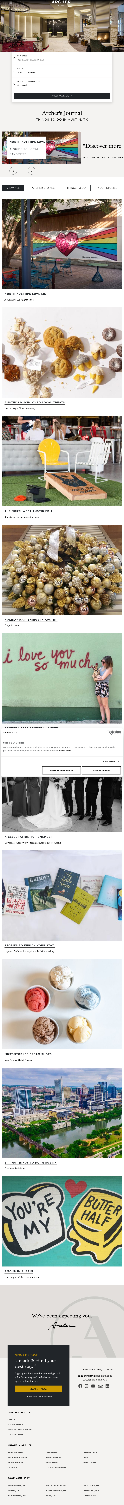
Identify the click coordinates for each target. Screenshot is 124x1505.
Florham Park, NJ (56, 1490)
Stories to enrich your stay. (30, 945)
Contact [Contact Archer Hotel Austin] (13, 1419)
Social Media (15, 1424)
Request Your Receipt (21, 1429)
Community (52, 1452)
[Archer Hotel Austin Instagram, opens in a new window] (86, 1387)
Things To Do (76, 188)
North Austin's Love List (31, 142)
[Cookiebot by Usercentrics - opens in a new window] (108, 733)
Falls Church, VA (56, 1485)
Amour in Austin (19, 1271)
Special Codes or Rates (28, 81)
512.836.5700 (99, 1379)
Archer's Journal (18, 1457)
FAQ (85, 1457)
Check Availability (62, 96)
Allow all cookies (101, 770)
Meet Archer (15, 1452)
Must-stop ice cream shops (28, 1054)
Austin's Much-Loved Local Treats (35, 402)
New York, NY (91, 1485)
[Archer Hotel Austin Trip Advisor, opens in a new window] (100, 1387)
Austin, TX (13, 1490)
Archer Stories (43, 188)
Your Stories (107, 188)
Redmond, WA (91, 1490)
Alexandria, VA (17, 1485)
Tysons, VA (89, 1495)
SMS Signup (52, 1462)
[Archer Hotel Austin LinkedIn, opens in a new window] (107, 1387)
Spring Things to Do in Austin (31, 1162)
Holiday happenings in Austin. (31, 619)
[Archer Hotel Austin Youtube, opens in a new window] (93, 1387)
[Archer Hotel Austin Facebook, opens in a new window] (80, 1387)
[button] (62, 71)
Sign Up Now (38, 1389)
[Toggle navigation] (11, 3)
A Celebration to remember (29, 837)
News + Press (15, 1462)
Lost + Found (15, 1434)
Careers (12, 1467)
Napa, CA (51, 1495)
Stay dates (22, 56)
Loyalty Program (56, 1467)
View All (13, 188)
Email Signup (53, 1457)
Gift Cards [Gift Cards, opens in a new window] (89, 1462)
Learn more (65, 750)
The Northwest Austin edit (29, 511)
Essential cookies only (61, 770)
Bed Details (90, 1452)
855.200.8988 (104, 1375)
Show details (108, 761)
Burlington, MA (17, 1495)
